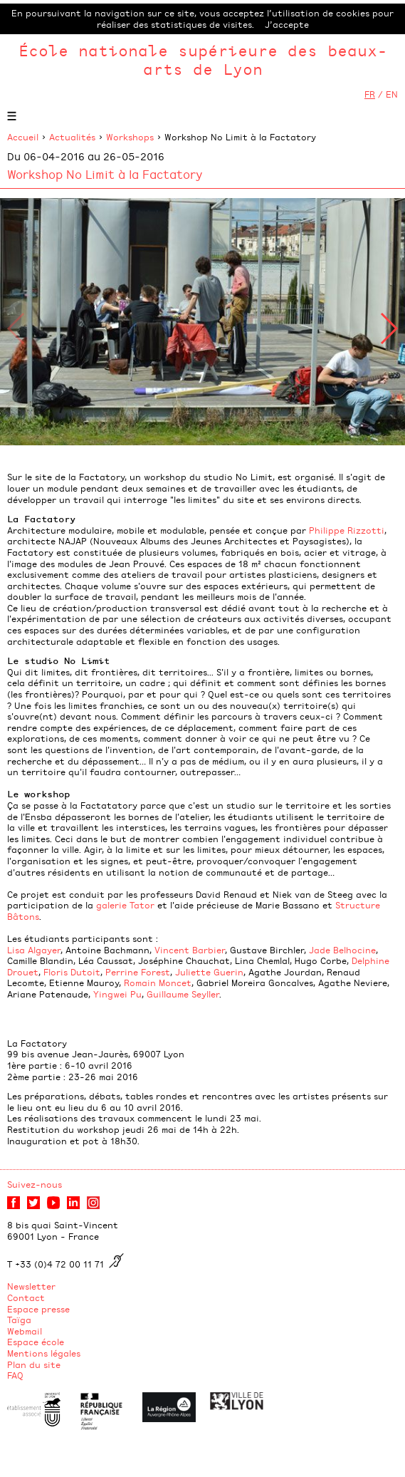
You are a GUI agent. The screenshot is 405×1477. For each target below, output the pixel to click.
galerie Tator (125, 904)
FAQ (15, 1375)
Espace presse (38, 1308)
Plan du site (34, 1364)
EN (392, 94)
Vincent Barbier (189, 949)
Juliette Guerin (209, 971)
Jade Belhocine (342, 949)
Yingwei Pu (117, 994)
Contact (26, 1297)
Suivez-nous (34, 1184)
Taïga (19, 1319)
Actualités (72, 136)
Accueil (22, 136)
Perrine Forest (137, 971)
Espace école (35, 1341)
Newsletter (31, 1286)
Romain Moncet (157, 982)
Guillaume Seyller (183, 994)
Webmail (24, 1331)
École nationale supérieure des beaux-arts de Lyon (203, 59)
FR (369, 94)
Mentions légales (43, 1353)
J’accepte (287, 24)
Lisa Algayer (34, 949)
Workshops (130, 136)
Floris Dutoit (71, 971)
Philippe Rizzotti (346, 530)
